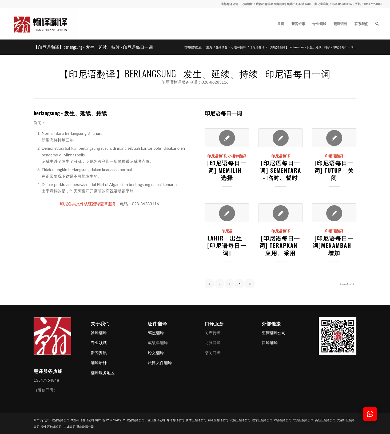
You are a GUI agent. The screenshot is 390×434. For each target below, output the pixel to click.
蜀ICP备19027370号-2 (110, 420)
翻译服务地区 (103, 372)
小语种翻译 (237, 156)
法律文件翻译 (160, 362)
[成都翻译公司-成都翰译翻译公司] (43, 24)
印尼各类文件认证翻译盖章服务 (88, 203)
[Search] (377, 24)
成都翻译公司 (229, 4)
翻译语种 (99, 362)
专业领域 (99, 342)
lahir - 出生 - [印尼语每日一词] (226, 245)
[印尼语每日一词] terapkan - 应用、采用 (280, 245)
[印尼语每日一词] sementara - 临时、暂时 (280, 170)
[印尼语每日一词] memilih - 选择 (226, 170)
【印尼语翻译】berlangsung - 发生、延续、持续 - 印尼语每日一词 (93, 47)
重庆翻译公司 (274, 332)
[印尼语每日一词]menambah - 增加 (334, 245)
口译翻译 (270, 342)
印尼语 (227, 231)
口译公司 (69, 426)
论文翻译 (156, 352)
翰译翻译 (99, 332)
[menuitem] (281, 24)
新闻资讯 (99, 352)
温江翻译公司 (156, 420)
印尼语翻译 (216, 156)
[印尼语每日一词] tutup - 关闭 (334, 170)
